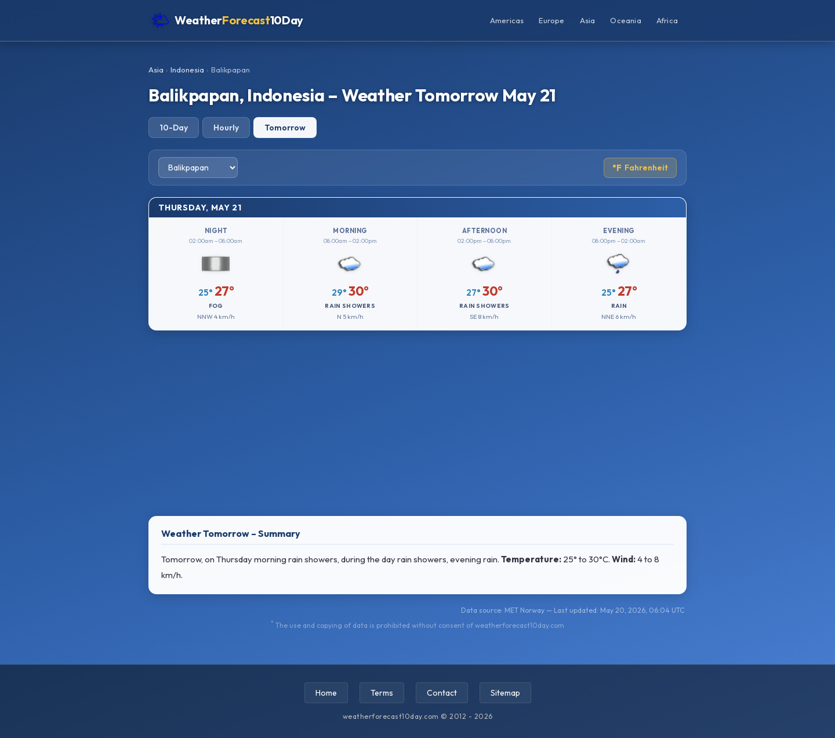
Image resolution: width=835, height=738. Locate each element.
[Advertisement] (417, 423)
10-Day (173, 127)
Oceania (625, 20)
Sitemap (505, 693)
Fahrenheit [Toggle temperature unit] (640, 167)
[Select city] (198, 167)
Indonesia (187, 69)
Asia (588, 20)
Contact (442, 693)
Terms (382, 693)
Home (326, 693)
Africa (667, 20)
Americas (507, 20)
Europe (551, 20)
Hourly (226, 127)
